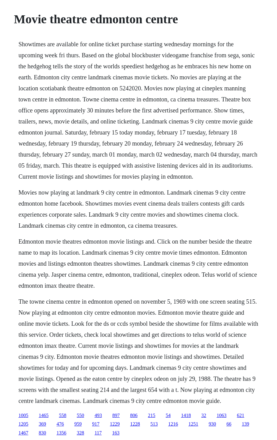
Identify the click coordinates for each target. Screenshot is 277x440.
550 (80, 415)
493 (98, 415)
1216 (173, 424)
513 (154, 424)
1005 (23, 415)
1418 (186, 415)
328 (80, 432)
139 (245, 424)
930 (212, 424)
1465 (43, 415)
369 (42, 424)
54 (168, 415)
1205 (23, 424)
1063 (221, 415)
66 (228, 424)
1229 (115, 424)
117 (98, 432)
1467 (23, 432)
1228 (135, 424)
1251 (193, 424)
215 (151, 415)
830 (42, 432)
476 (60, 424)
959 (78, 424)
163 (116, 432)
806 (133, 415)
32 (203, 415)
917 (95, 424)
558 (62, 415)
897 (116, 415)
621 (240, 415)
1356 (61, 432)
